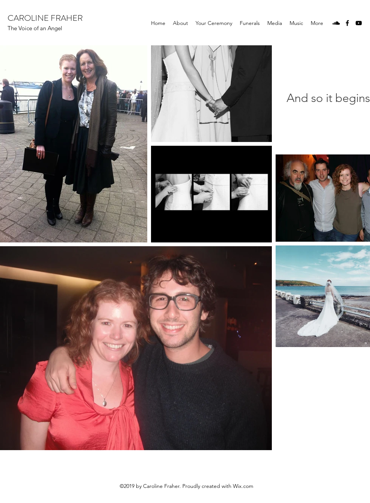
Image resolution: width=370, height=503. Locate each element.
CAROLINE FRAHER (45, 18)
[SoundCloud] (336, 23)
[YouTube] (358, 23)
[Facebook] (347, 23)
